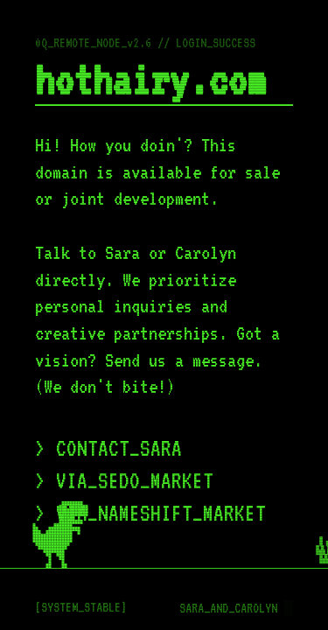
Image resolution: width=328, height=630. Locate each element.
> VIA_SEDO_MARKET (124, 481)
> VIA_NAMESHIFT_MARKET (150, 513)
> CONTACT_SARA (108, 448)
